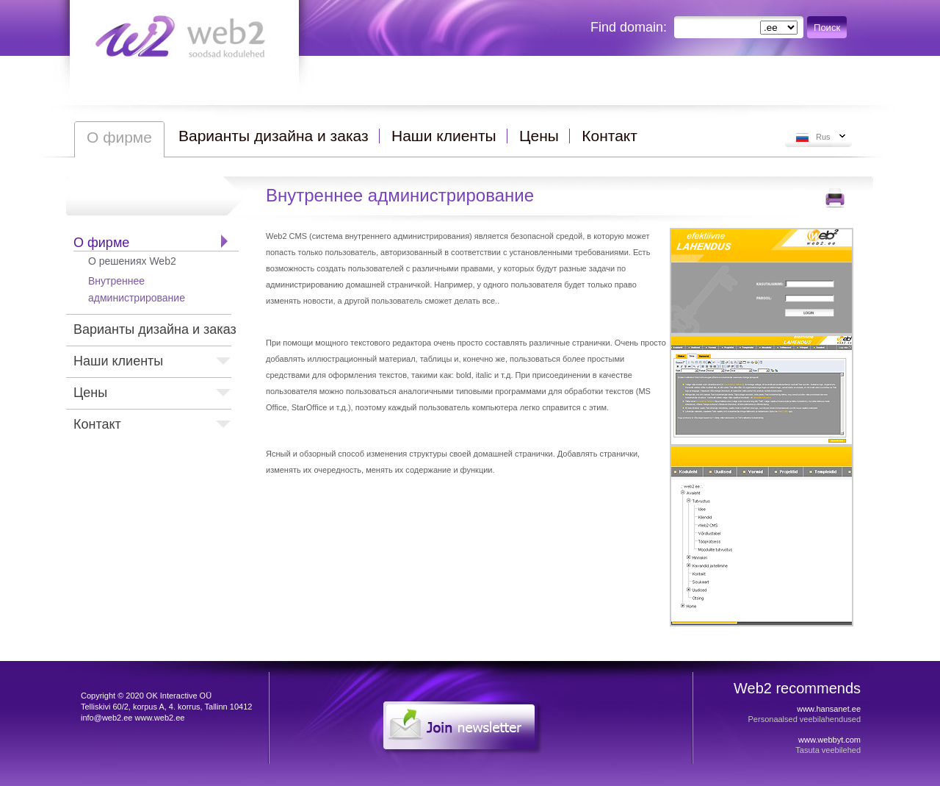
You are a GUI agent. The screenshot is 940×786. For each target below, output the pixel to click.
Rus (823, 136)
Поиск (827, 27)
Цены (90, 392)
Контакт (97, 424)
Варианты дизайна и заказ (154, 329)
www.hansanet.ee (829, 708)
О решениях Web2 (132, 261)
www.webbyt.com (829, 739)
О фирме (101, 242)
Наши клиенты (118, 361)
